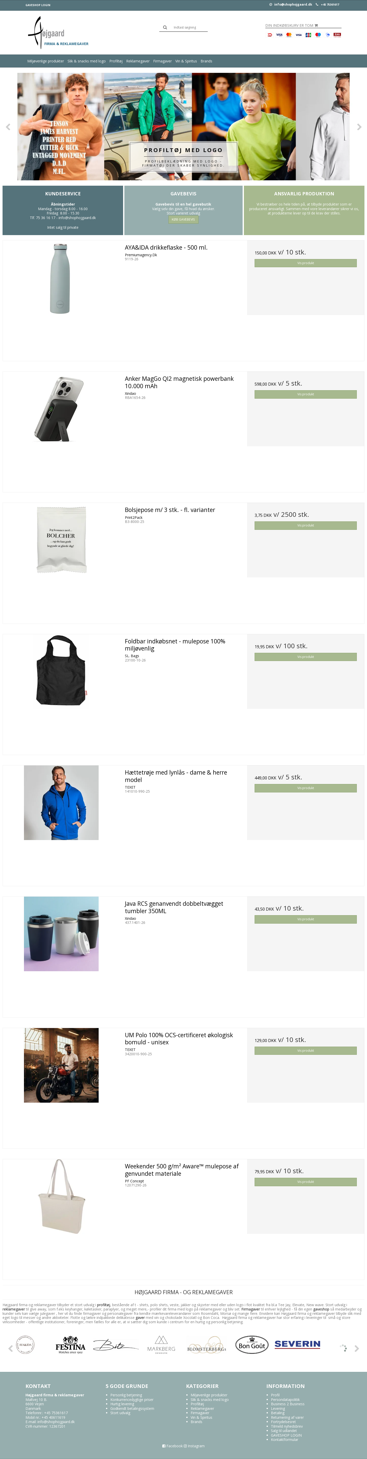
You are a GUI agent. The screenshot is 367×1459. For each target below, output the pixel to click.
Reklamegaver (138, 61)
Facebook (172, 1445)
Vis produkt (305, 263)
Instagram (194, 1445)
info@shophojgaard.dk (290, 5)
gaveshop (321, 1309)
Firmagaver (162, 61)
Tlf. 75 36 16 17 (42, 217)
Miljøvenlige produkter (45, 61)
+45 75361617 (330, 4)
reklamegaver (14, 1309)
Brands (206, 61)
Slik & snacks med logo (87, 61)
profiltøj (103, 1304)
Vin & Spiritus (186, 61)
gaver (140, 1317)
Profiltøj (116, 61)
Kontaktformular (284, 1439)
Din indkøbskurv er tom (291, 25)
